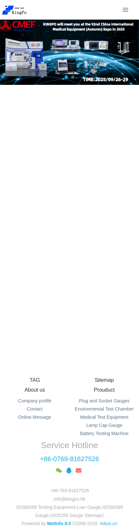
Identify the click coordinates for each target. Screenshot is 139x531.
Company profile (35, 400)
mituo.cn (108, 523)
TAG (35, 380)
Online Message (34, 417)
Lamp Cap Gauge (104, 425)
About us (34, 390)
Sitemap (104, 380)
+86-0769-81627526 (69, 458)
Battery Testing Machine (104, 433)
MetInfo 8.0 (59, 523)
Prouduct (104, 390)
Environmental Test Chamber (104, 409)
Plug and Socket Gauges (104, 400)
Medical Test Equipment (104, 417)
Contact (34, 409)
